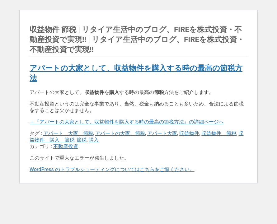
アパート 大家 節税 (68, 133)
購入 (94, 140)
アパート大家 (162, 133)
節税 (82, 140)
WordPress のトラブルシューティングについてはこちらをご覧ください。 (112, 169)
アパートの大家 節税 (120, 133)
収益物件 (189, 133)
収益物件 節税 (218, 133)
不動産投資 (65, 146)
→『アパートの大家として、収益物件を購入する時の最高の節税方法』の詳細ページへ (127, 122)
